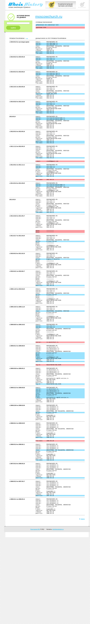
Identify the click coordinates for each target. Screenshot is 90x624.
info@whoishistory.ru (58, 616)
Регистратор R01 (35, 616)
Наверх (82, 606)
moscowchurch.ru (48, 16)
